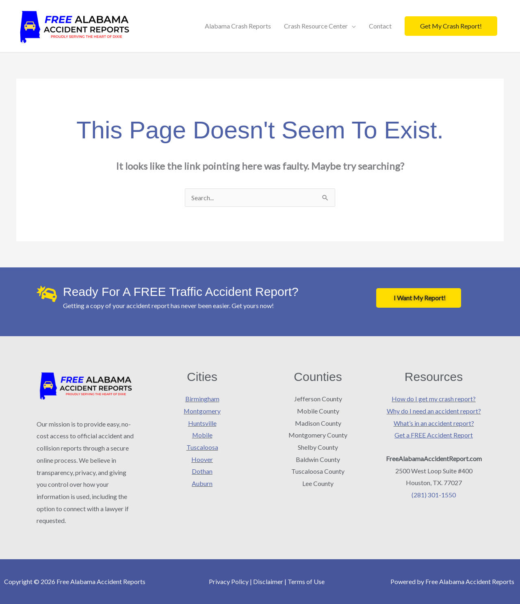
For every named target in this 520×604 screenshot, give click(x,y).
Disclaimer (268, 581)
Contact (380, 26)
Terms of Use (306, 581)
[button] (451, 26)
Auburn (202, 483)
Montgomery (202, 411)
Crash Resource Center (316, 26)
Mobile (202, 435)
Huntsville (202, 423)
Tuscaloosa (202, 447)
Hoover (202, 459)
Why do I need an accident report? (434, 411)
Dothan (202, 471)
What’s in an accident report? (434, 423)
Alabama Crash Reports (238, 26)
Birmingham (202, 399)
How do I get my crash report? (434, 399)
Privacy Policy (229, 581)
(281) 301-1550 (434, 495)
